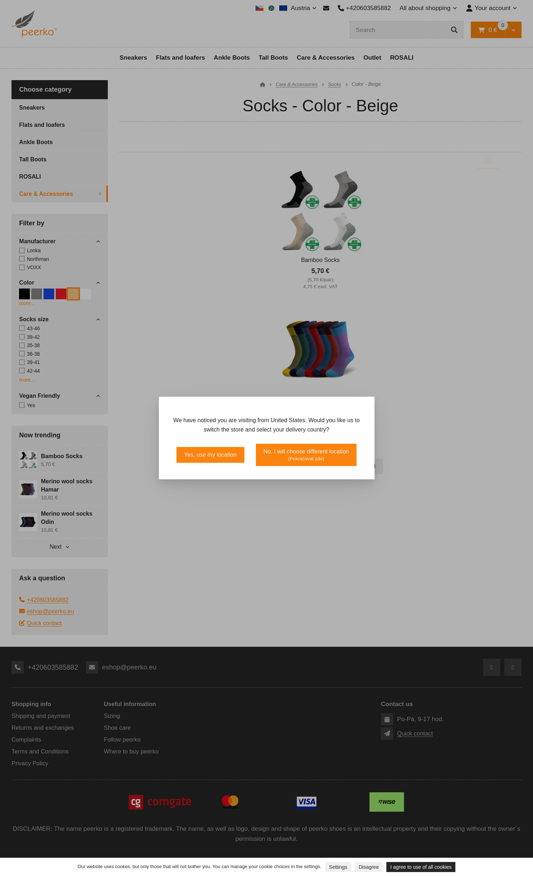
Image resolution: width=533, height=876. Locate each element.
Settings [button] (338, 867)
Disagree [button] (369, 867)
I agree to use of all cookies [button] (420, 867)
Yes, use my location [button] (210, 455)
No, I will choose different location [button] (306, 455)
